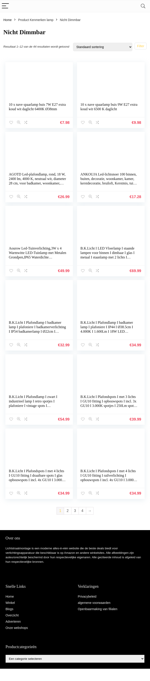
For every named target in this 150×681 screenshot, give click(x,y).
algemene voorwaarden (94, 602)
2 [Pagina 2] (68, 510)
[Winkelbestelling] (102, 47)
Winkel (10, 602)
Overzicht (12, 614)
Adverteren (13, 620)
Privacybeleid (87, 595)
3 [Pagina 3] (75, 510)
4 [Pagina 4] (82, 510)
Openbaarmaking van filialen (97, 608)
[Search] (143, 6)
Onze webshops (17, 627)
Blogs (9, 608)
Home (7, 20)
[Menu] (5, 6)
